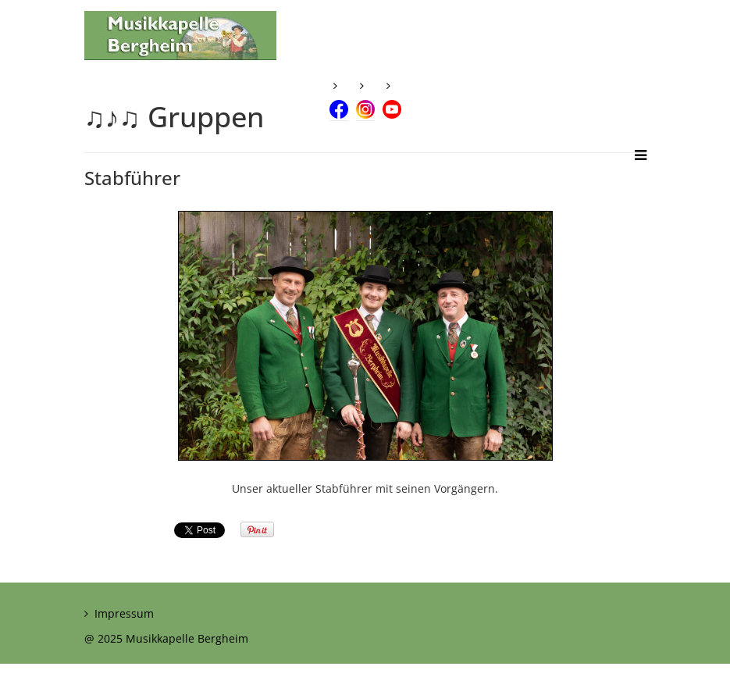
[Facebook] (338, 95)
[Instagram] (365, 95)
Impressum (124, 613)
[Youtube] (392, 95)
